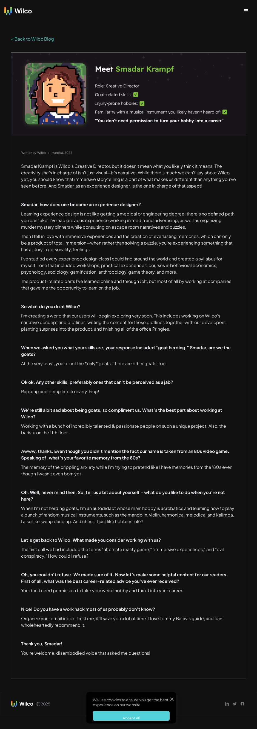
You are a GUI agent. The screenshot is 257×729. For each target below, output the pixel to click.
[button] (246, 11)
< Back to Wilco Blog (32, 39)
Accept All (131, 718)
